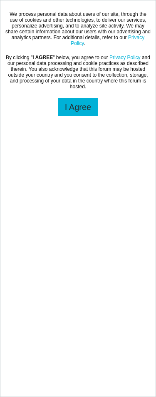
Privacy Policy (125, 57)
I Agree (78, 107)
